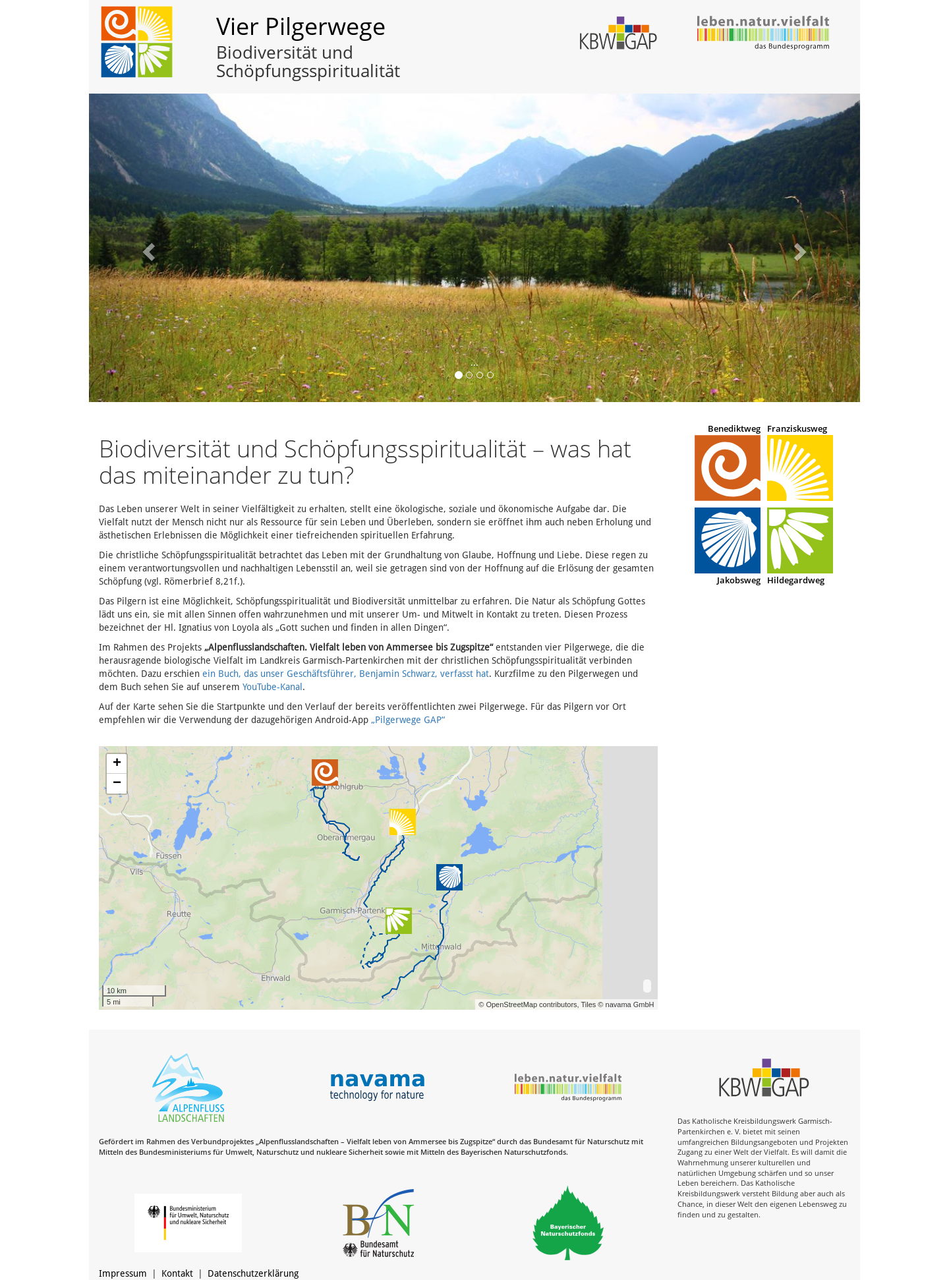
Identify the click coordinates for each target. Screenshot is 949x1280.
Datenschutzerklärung (253, 1273)
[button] (147, 248)
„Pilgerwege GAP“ (408, 719)
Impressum (123, 1273)
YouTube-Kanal (272, 687)
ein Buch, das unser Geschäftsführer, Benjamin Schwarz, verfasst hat (345, 673)
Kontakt (177, 1273)
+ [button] (117, 764)
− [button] (117, 784)
